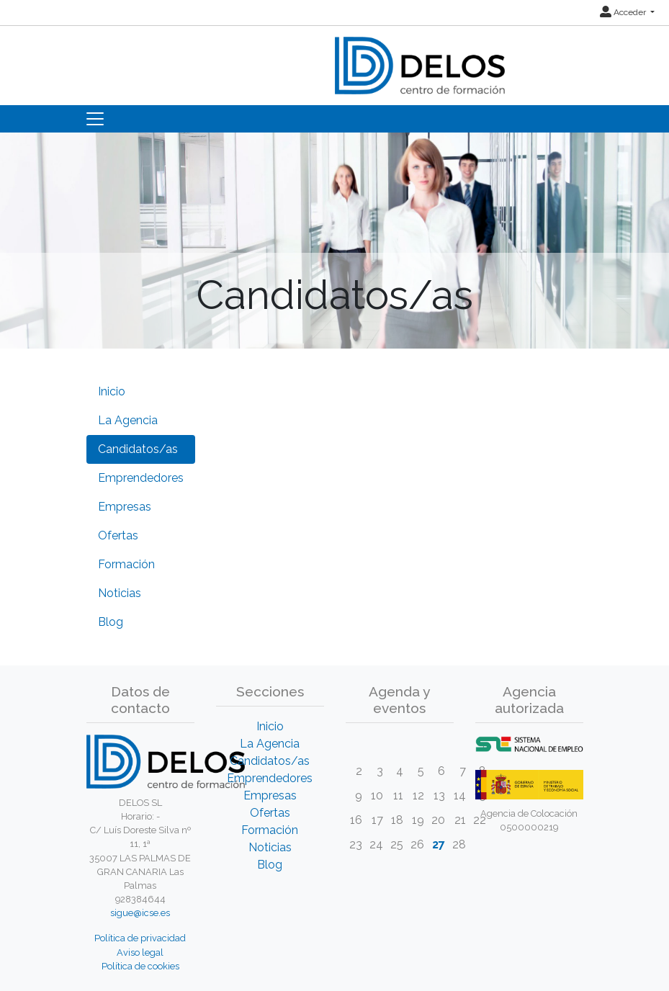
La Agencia (128, 420)
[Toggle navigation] (95, 119)
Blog (110, 622)
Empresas (124, 507)
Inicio (111, 391)
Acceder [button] (624, 12)
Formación (126, 564)
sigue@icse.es (140, 912)
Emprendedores (141, 478)
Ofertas (118, 535)
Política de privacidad (140, 938)
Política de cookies (140, 966)
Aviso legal (140, 952)
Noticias (119, 593)
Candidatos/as (138, 449)
